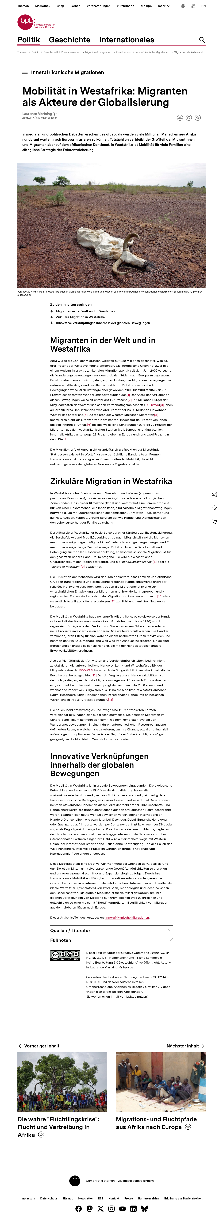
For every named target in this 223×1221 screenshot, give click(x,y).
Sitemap (67, 1198)
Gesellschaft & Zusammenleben (62, 52)
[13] (110, 699)
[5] (156, 414)
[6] (89, 424)
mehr (164, 6)
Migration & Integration (98, 52)
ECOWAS (152, 405)
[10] (159, 596)
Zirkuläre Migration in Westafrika (80, 317)
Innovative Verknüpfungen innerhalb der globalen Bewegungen (102, 323)
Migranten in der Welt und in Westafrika (85, 311)
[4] (86, 414)
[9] (83, 566)
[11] (113, 601)
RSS (100, 1198)
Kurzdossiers (123, 52)
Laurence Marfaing (39, 114)
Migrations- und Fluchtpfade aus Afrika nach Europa (156, 1123)
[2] (130, 399)
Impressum (28, 1198)
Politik (35, 52)
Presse (128, 1198)
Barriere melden (148, 1198)
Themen (21, 52)
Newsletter (85, 1198)
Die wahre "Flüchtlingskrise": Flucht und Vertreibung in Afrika (58, 1127)
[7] (66, 439)
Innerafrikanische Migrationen (153, 52)
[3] (162, 404)
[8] (155, 561)
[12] (94, 675)
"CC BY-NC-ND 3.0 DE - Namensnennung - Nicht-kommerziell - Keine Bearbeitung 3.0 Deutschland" (128, 957)
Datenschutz (48, 1198)
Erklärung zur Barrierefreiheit (183, 1198)
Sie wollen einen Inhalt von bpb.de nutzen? (117, 996)
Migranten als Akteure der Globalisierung (198, 52)
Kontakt (114, 1198)
